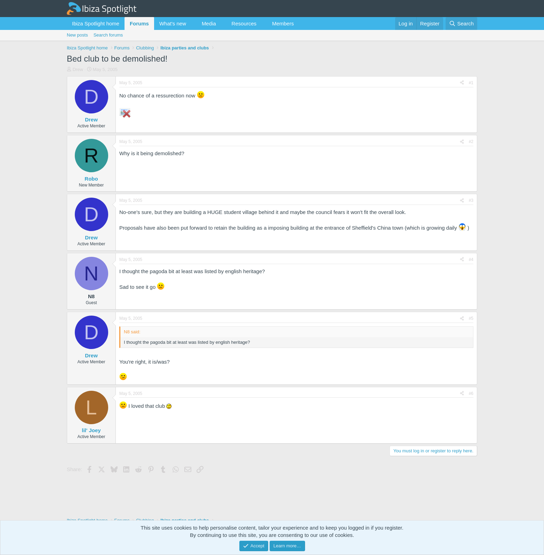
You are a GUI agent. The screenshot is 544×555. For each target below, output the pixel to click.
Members (283, 23)
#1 (471, 82)
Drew (78, 69)
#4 (471, 259)
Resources (244, 23)
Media (209, 23)
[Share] (461, 83)
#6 (471, 393)
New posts (77, 35)
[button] (192, 23)
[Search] (461, 23)
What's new (172, 23)
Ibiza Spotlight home (95, 23)
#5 (471, 318)
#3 (471, 200)
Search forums (108, 35)
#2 (471, 141)
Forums (139, 23)
